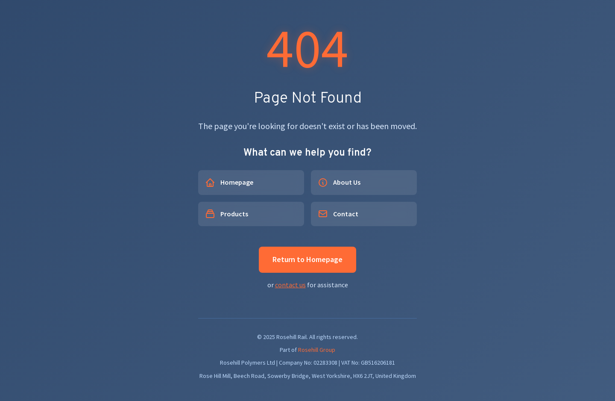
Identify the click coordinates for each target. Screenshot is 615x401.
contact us (290, 284)
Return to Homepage (307, 259)
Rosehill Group (316, 350)
